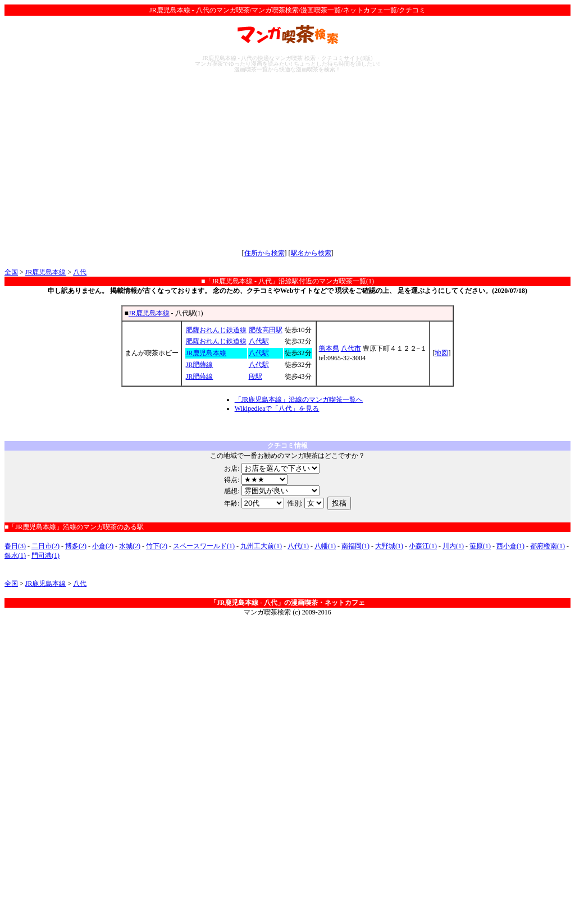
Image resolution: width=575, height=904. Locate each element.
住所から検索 (264, 253)
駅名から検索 (311, 253)
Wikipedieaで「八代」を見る (277, 408)
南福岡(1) (355, 546)
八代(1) (298, 546)
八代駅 (259, 341)
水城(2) (129, 546)
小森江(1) (423, 546)
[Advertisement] (287, 160)
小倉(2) (102, 546)
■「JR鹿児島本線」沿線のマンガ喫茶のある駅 (74, 527)
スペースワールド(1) (204, 546)
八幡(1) (325, 546)
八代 (79, 272)
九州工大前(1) (261, 546)
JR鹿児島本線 (45, 272)
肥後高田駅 (265, 330)
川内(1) (453, 546)
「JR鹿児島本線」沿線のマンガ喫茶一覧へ (299, 399)
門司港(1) (45, 555)
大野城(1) (389, 546)
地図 (441, 353)
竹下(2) (156, 546)
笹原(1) (480, 546)
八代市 (351, 348)
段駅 (255, 376)
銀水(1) (15, 555)
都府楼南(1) (547, 546)
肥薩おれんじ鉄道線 (216, 330)
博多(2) (75, 546)
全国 (11, 272)
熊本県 (329, 348)
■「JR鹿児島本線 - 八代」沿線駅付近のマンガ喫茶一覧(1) (287, 281)
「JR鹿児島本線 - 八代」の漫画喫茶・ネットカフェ (288, 603)
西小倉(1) (510, 546)
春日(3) (15, 546)
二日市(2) (45, 546)
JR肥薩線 (199, 365)
